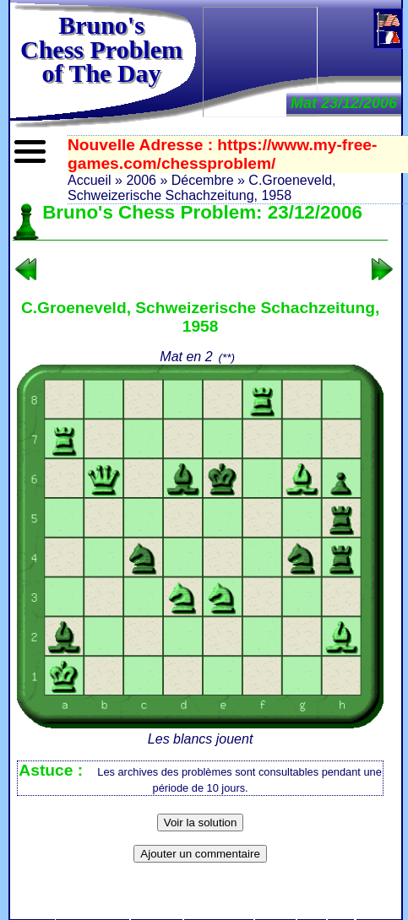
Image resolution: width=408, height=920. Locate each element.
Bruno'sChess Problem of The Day (101, 49)
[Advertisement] (260, 60)
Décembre (202, 180)
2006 (141, 180)
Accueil (90, 180)
